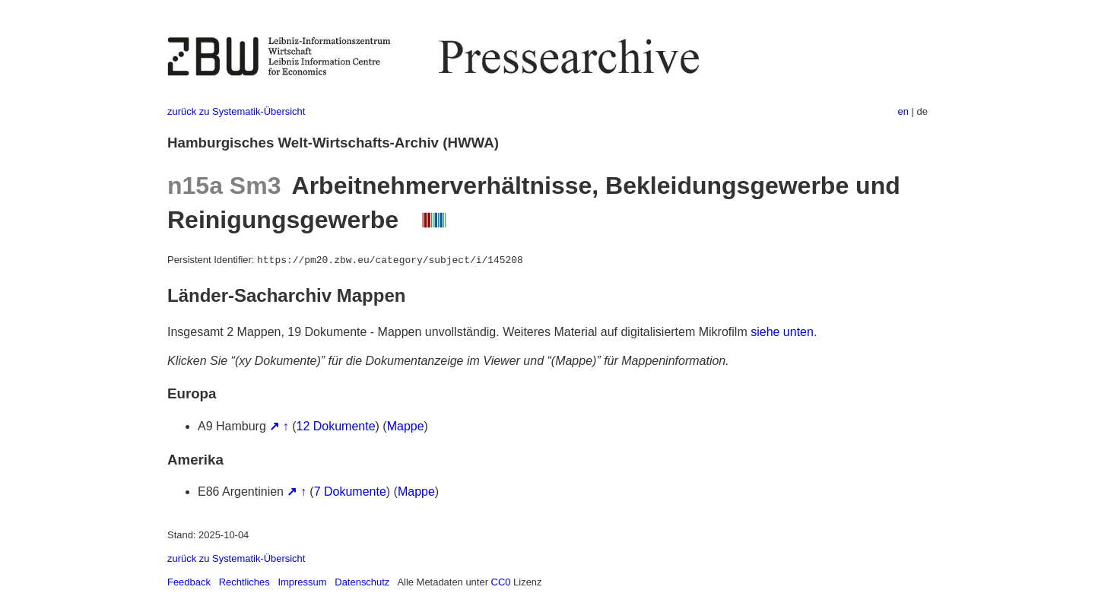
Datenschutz (362, 582)
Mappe (405, 426)
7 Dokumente (350, 491)
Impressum (302, 582)
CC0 (501, 582)
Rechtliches (244, 582)
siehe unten (782, 331)
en (903, 111)
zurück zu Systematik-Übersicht (236, 111)
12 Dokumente (336, 426)
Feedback (189, 582)
